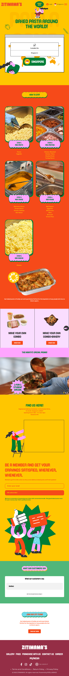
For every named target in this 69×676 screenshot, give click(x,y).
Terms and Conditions (21, 669)
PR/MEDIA (34, 658)
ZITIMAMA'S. (21, 672)
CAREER (59, 654)
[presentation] (66, 328)
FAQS (18, 654)
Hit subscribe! (12, 492)
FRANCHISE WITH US (31, 654)
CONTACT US (48, 654)
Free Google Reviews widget (34, 594)
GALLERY (10, 654)
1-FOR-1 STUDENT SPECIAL (17, 387)
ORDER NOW (17, 343)
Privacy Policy (52, 669)
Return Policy (38, 669)
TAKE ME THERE (34, 631)
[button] (63, 392)
